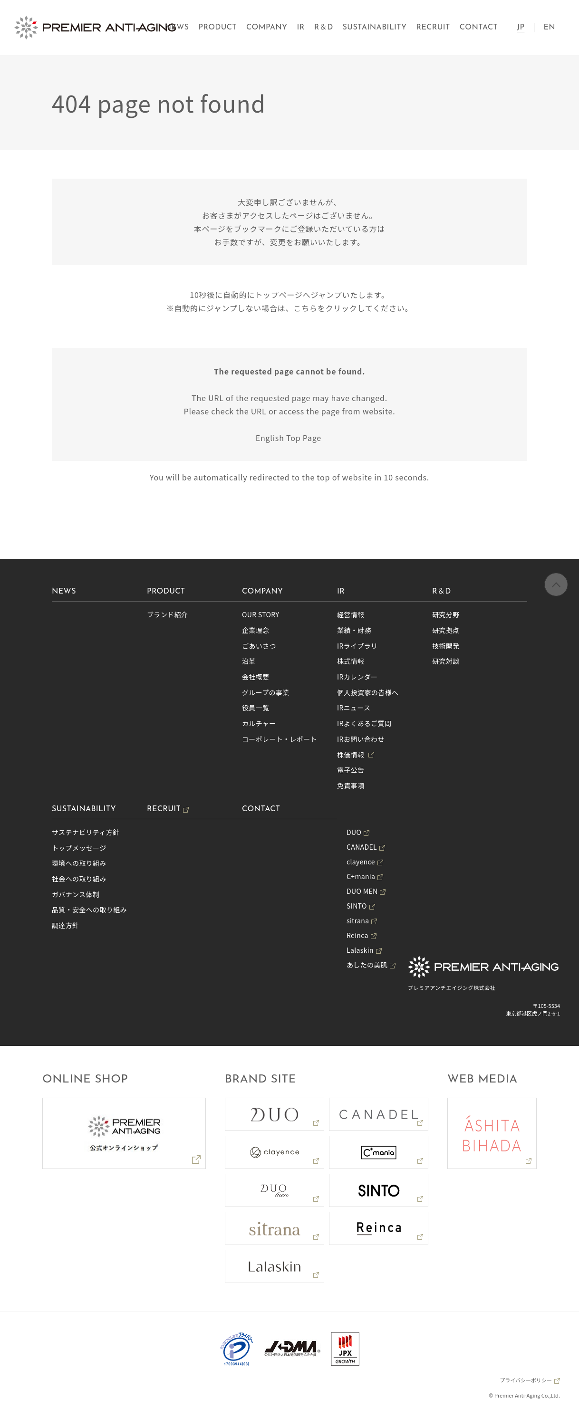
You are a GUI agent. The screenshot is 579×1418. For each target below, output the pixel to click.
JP (520, 27)
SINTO (357, 905)
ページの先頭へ (556, 585)
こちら (305, 308)
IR (301, 27)
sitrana (358, 920)
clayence (361, 861)
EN (549, 27)
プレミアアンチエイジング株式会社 (451, 987)
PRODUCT (218, 27)
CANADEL (362, 847)
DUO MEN (362, 891)
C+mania (361, 876)
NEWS (177, 27)
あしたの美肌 (367, 964)
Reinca (357, 935)
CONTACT (479, 27)
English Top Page (290, 437)
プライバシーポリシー (526, 1380)
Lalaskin (360, 950)
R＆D (323, 27)
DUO (354, 832)
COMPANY (267, 27)
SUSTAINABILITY (375, 27)
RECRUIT (433, 27)
